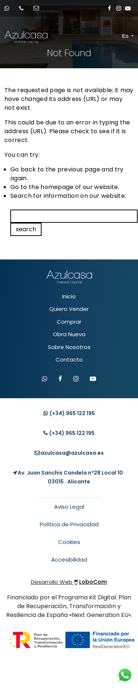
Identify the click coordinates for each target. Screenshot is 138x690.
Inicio (69, 296)
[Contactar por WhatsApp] (44, 379)
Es (126, 36)
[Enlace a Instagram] (118, 8)
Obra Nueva (69, 334)
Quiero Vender (69, 309)
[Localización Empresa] (69, 477)
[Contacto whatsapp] (9, 8)
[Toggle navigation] (116, 36)
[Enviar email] (38, 8)
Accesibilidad (69, 559)
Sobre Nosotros (69, 347)
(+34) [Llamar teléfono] (69, 433)
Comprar (69, 322)
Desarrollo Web (69, 582)
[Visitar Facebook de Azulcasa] (60, 379)
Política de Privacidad (69, 524)
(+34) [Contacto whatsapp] (69, 413)
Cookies (69, 542)
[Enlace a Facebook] (109, 8)
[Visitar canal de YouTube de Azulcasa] (93, 379)
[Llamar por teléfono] (23, 8)
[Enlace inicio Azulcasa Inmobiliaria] (10, 37)
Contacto (69, 359)
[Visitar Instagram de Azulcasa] (76, 379)
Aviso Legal (69, 507)
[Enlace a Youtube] (128, 8)
